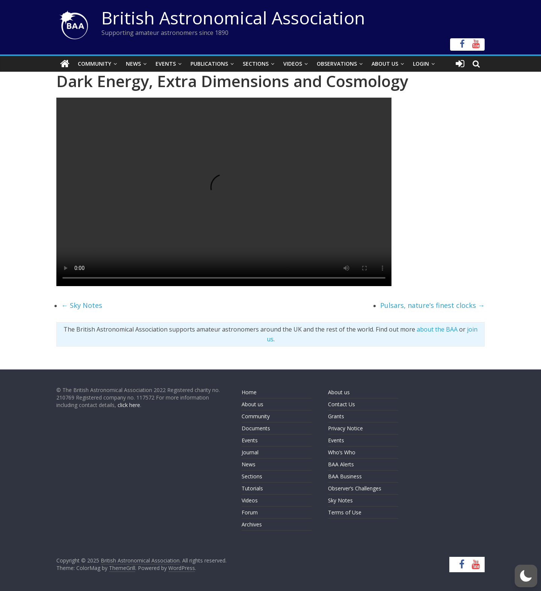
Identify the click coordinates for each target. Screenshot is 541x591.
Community (94, 63)
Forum (250, 512)
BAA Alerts (341, 464)
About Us (385, 63)
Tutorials (252, 488)
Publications (209, 63)
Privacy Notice (345, 428)
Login (421, 63)
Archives (252, 524)
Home (249, 392)
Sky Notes (81, 305)
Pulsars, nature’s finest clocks (432, 305)
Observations (337, 63)
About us (252, 404)
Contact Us (341, 404)
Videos (292, 63)
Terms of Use (344, 512)
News (133, 63)
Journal (250, 452)
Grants (336, 416)
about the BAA (437, 329)
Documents (256, 428)
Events (166, 63)
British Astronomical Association (233, 17)
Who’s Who (341, 452)
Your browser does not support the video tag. (223, 192)
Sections (256, 63)
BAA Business (345, 476)
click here (129, 405)
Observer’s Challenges (354, 488)
